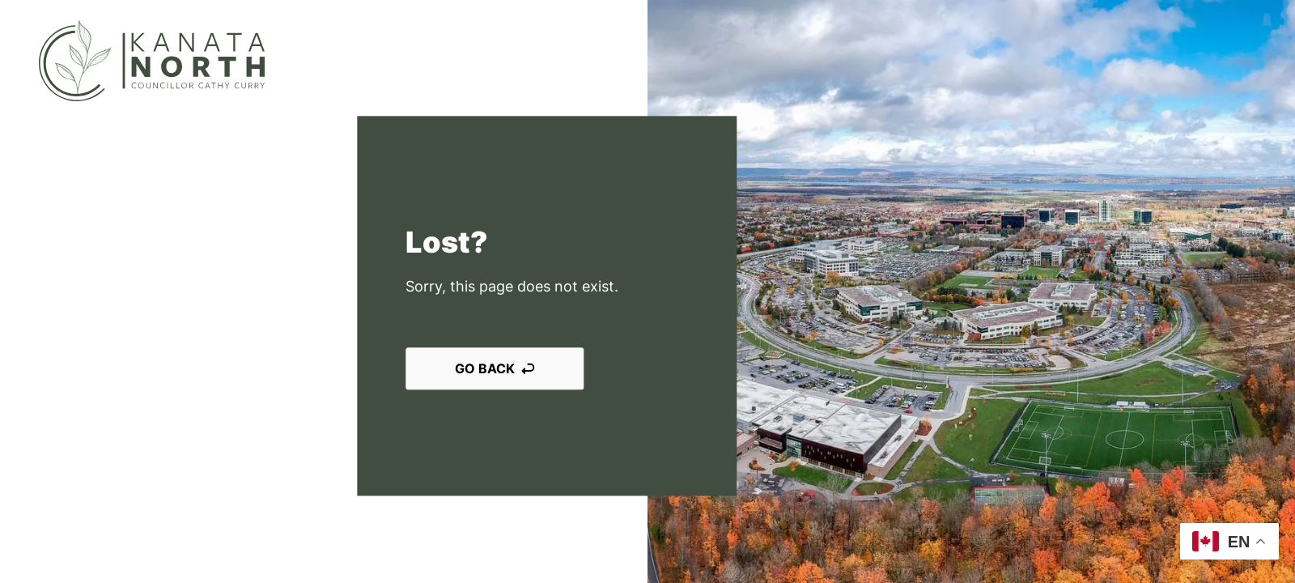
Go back (494, 369)
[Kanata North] (152, 60)
